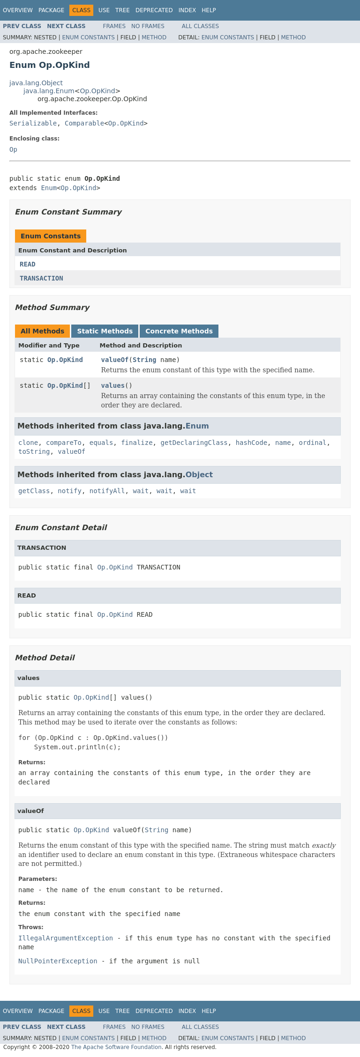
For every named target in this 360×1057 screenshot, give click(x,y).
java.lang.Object (36, 83)
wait (141, 491)
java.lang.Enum (49, 91)
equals (101, 442)
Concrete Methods (179, 331)
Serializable (33, 123)
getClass (34, 491)
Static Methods (105, 331)
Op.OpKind (97, 91)
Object (199, 474)
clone (28, 442)
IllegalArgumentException (65, 938)
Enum (49, 188)
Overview (18, 10)
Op (13, 149)
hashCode (251, 442)
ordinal (313, 442)
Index (187, 10)
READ (28, 264)
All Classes (200, 26)
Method (154, 37)
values (113, 385)
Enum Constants (88, 37)
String (145, 359)
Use (104, 10)
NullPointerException (58, 961)
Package (51, 10)
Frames (114, 26)
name (283, 442)
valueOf (115, 359)
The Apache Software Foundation (116, 1047)
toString (34, 451)
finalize (136, 442)
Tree (122, 10)
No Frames (148, 26)
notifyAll (107, 491)
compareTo (64, 442)
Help (209, 10)
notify (70, 491)
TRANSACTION (41, 278)
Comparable (84, 123)
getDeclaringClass (193, 442)
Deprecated (154, 10)
